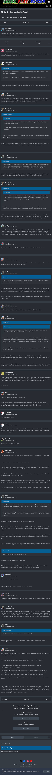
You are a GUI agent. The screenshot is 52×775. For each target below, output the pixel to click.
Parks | (7, 9)
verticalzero (8, 450)
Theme (16, 764)
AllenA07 (7, 593)
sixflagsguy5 (8, 28)
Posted (11, 30)
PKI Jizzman (5, 16)
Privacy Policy (23, 764)
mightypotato (8, 49)
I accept (46, 771)
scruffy (7, 243)
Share (12, 737)
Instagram (23, 9)
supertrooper (8, 62)
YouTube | (19, 9)
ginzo (6, 155)
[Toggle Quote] (3, 68)
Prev (5, 22)
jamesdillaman (9, 372)
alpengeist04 (8, 574)
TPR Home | (3, 9)
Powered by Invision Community (26, 766)
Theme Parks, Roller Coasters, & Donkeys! (17, 17)
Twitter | (10, 9)
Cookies (36, 764)
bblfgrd (7, 225)
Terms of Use (5, 771)
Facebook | (14, 9)
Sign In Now (26, 728)
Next (47, 22)
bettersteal (8, 412)
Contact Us (30, 764)
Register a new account (26, 718)
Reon (6, 93)
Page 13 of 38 (26, 22)
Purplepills (8, 439)
